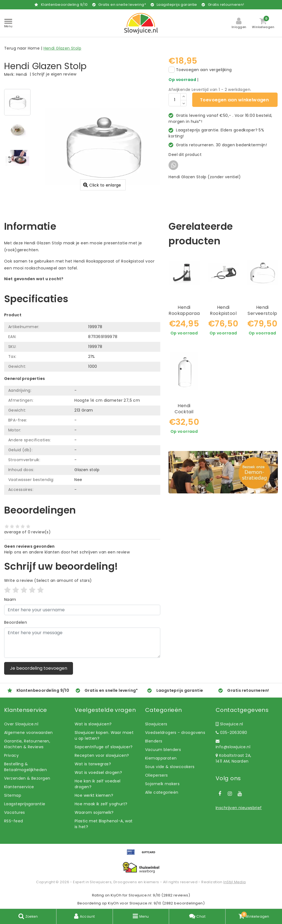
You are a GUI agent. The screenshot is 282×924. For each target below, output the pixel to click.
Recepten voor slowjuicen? (102, 755)
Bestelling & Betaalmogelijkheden (25, 766)
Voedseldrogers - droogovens (175, 732)
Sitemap (12, 795)
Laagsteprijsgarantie (24, 804)
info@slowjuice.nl (233, 744)
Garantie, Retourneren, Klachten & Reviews (27, 744)
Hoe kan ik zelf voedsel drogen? (98, 784)
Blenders (153, 741)
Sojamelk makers (162, 784)
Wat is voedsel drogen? (98, 772)
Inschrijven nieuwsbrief (239, 807)
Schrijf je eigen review (54, 74)
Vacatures (14, 812)
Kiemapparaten (161, 758)
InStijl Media (234, 882)
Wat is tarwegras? (93, 764)
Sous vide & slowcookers (170, 766)
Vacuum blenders (163, 749)
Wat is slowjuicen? (93, 724)
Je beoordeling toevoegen (38, 668)
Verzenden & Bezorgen (27, 778)
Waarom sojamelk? (94, 812)
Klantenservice (19, 787)
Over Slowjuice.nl (21, 724)
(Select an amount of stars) (48, 580)
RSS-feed (13, 821)
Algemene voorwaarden (28, 732)
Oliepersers (156, 775)
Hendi (21, 74)
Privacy (11, 755)
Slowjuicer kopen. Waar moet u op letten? (104, 735)
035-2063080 (231, 732)
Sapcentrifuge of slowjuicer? (104, 747)
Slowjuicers (156, 724)
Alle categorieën (161, 792)
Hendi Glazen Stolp (63, 48)
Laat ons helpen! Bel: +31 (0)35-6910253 (44, 284)
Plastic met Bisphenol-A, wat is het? (104, 824)
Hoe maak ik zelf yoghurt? (101, 804)
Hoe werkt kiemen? (94, 795)
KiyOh (116, 895)
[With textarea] (82, 643)
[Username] (82, 610)
